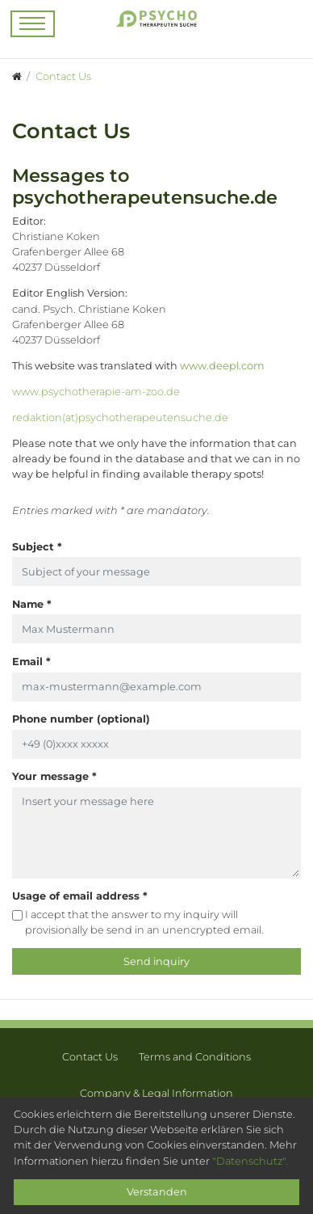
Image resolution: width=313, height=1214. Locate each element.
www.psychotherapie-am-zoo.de (96, 392)
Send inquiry (156, 961)
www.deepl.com (222, 366)
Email (31, 661)
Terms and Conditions (195, 1057)
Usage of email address (80, 896)
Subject (37, 547)
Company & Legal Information (156, 1093)
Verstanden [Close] (157, 1192)
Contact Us (90, 1057)
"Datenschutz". (250, 1161)
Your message (54, 776)
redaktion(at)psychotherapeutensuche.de (120, 417)
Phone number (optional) (81, 719)
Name (32, 604)
